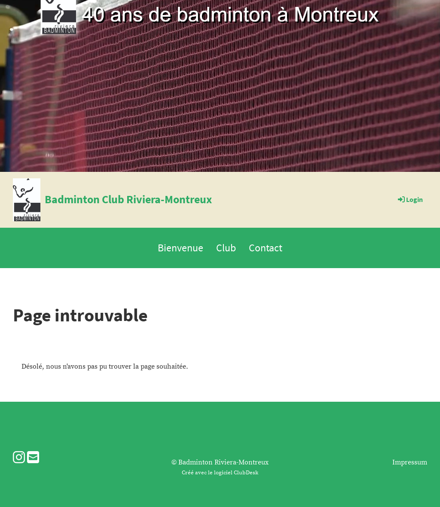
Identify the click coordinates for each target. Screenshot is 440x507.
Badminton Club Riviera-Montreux (128, 199)
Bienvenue (180, 247)
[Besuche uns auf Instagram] (19, 458)
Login (410, 199)
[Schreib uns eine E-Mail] (33, 458)
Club (226, 247)
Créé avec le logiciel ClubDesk (220, 472)
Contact (265, 247)
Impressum (409, 462)
